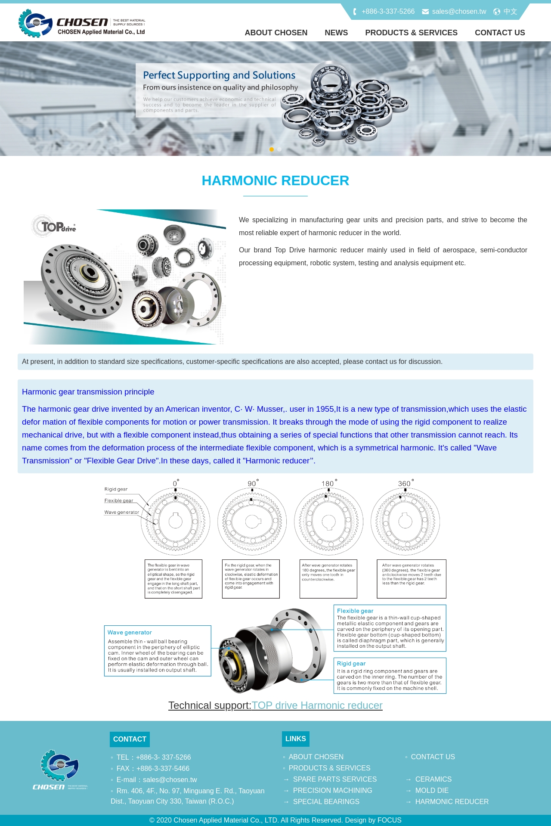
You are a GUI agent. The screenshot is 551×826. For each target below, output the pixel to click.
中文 (510, 11)
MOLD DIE (432, 790)
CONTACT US (500, 32)
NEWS (336, 32)
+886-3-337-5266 (388, 11)
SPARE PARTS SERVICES (335, 779)
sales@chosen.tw (459, 11)
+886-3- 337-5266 (163, 757)
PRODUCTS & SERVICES (411, 32)
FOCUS (390, 820)
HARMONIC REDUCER (452, 801)
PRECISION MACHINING (332, 790)
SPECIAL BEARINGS (326, 801)
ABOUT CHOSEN (276, 32)
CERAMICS (433, 779)
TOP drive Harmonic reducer (317, 705)
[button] (271, 149)
